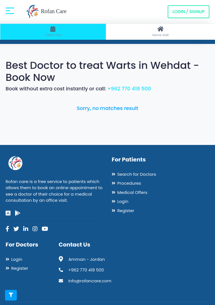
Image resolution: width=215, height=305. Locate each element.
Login (122, 201)
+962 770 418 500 (129, 88)
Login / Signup (188, 12)
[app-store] (8, 213)
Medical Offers (132, 192)
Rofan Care (46, 12)
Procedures (129, 183)
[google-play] (17, 213)
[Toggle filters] (11, 295)
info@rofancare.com (89, 281)
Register (125, 211)
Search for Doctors (136, 174)
